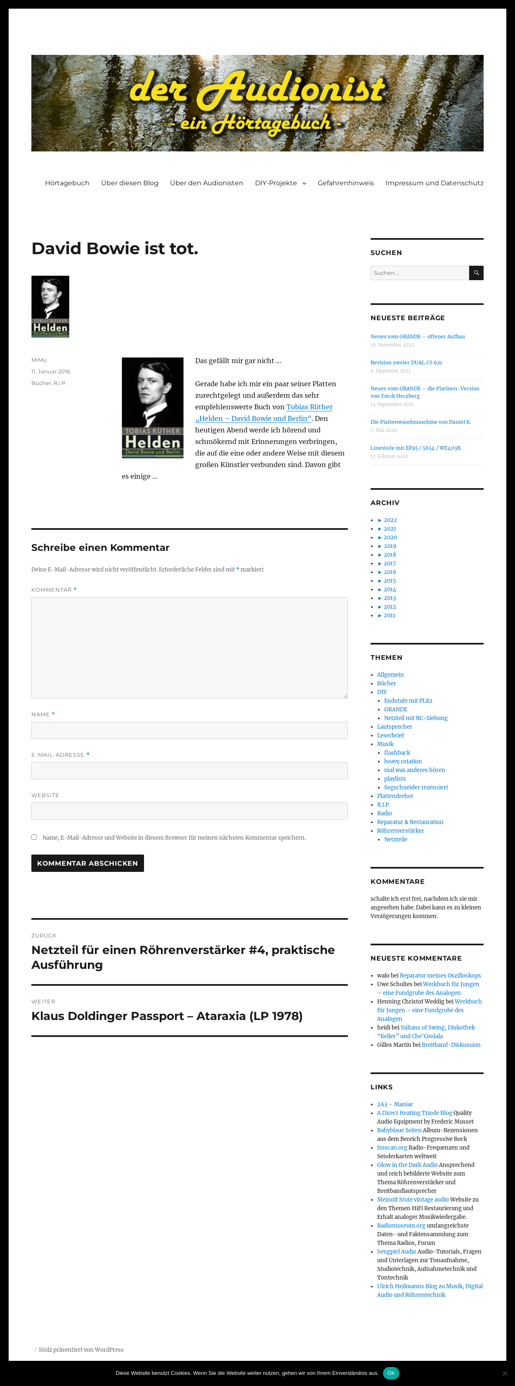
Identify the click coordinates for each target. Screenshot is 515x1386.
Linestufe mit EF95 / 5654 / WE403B (416, 448)
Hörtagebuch (67, 183)
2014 (390, 589)
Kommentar (54, 589)
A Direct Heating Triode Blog (414, 1113)
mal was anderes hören (414, 770)
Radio (384, 813)
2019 (390, 546)
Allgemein (390, 674)
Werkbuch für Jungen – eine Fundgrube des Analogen (429, 1010)
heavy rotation (403, 761)
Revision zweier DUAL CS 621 (406, 362)
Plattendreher (395, 796)
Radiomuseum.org (401, 1225)
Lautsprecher (394, 726)
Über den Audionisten (206, 183)
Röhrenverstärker (400, 830)
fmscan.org (392, 1147)
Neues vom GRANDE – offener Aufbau (418, 336)
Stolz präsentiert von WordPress (81, 1349)
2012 (390, 606)
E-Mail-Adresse (60, 754)
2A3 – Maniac (395, 1104)
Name (43, 714)
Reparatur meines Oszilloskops (440, 975)
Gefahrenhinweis (346, 183)
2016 (390, 572)
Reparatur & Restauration (410, 822)
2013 (390, 598)
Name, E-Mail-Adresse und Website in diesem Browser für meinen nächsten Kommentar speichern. (174, 837)
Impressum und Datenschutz (434, 183)
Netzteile (395, 839)
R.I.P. (60, 383)
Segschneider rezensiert (416, 787)
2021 (390, 528)
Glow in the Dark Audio (407, 1165)
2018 (390, 554)
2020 (390, 537)
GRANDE (395, 709)
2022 (390, 520)
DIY (382, 692)
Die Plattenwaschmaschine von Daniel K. (421, 422)
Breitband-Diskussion (451, 1044)
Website (45, 795)
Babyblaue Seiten (399, 1130)
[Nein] (505, 1373)
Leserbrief (390, 735)
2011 (389, 615)
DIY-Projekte (276, 183)
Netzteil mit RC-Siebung (416, 718)
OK (391, 1373)
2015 (390, 580)
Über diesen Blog (129, 183)
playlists (395, 778)
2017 (390, 563)
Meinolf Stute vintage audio (413, 1199)
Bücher (41, 383)
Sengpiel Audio (396, 1251)
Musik (385, 744)
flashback (397, 752)
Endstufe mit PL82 (408, 700)
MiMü (39, 360)
